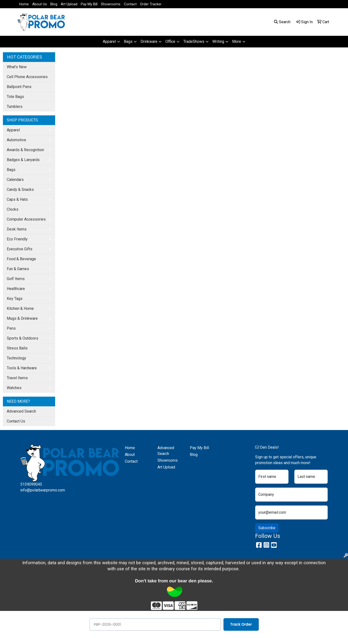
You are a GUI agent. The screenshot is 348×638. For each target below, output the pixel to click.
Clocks (12, 209)
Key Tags (14, 298)
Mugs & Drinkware (22, 318)
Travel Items (17, 378)
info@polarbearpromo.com (42, 490)
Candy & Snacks (20, 189)
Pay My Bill (89, 4)
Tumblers (14, 106)
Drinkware (149, 41)
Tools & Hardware (22, 368)
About (130, 454)
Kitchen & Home (20, 308)
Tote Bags (15, 96)
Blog (53, 4)
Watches (14, 388)
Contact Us (16, 421)
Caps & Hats (17, 199)
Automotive (16, 140)
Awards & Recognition (25, 150)
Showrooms (110, 4)
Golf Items (16, 278)
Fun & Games (18, 269)
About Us (39, 4)
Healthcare (16, 288)
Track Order (241, 624)
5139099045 (31, 484)
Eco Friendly (17, 239)
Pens (11, 328)
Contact (130, 4)
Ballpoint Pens (19, 86)
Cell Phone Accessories (27, 76)
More (236, 41)
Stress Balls (17, 348)
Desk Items (17, 229)
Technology (16, 358)
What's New (17, 67)
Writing (218, 41)
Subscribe (266, 528)
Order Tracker (151, 4)
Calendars (15, 179)
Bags (128, 41)
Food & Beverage (21, 259)
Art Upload (69, 4)
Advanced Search (21, 411)
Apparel (109, 41)
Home (24, 4)
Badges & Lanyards (23, 159)
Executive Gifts (19, 249)
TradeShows (193, 41)
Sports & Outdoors (22, 338)
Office (170, 41)
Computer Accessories (26, 219)
